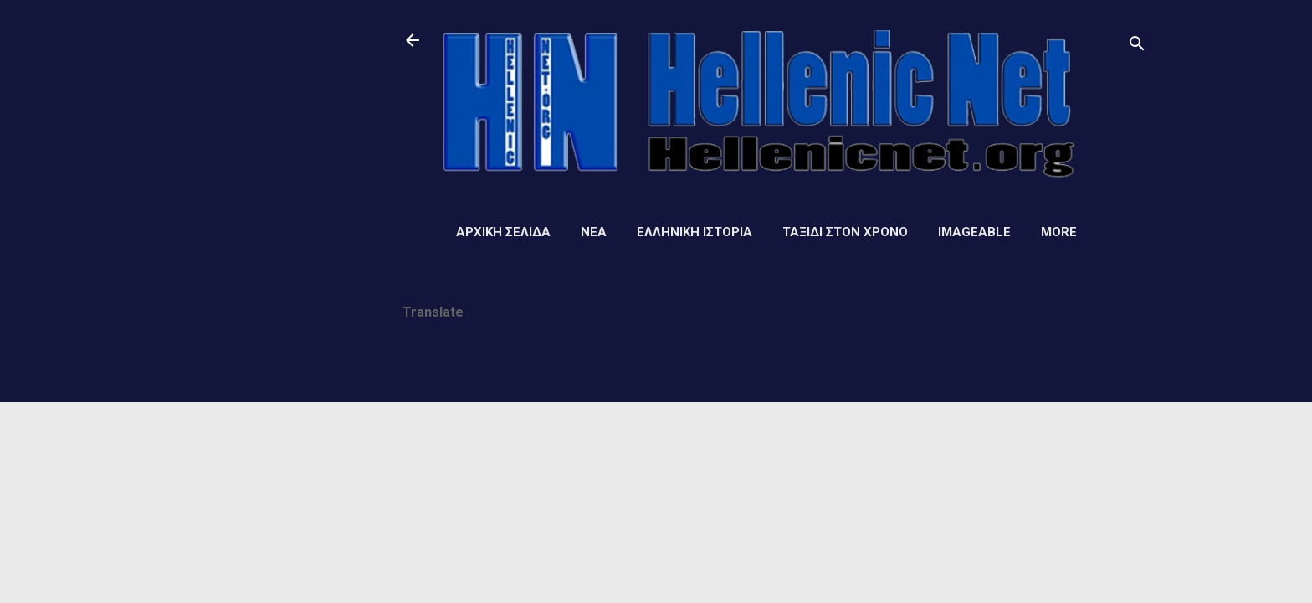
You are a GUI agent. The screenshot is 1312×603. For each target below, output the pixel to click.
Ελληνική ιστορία (694, 232)
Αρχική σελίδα (503, 232)
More (1059, 232)
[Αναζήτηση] (1137, 45)
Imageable (974, 232)
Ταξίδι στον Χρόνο (845, 232)
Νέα (594, 232)
